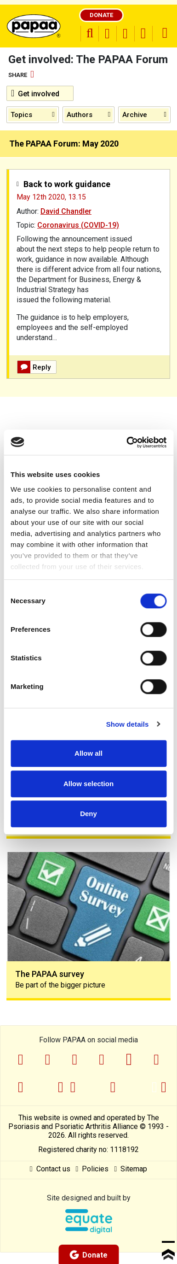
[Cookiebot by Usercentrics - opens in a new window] (126, 442)
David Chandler (65, 211)
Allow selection (88, 784)
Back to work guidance (66, 184)
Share (21, 75)
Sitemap (130, 1168)
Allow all (88, 753)
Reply (34, 367)
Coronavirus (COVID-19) (78, 225)
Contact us (50, 1168)
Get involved (35, 93)
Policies (92, 1168)
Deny (88, 813)
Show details (127, 724)
